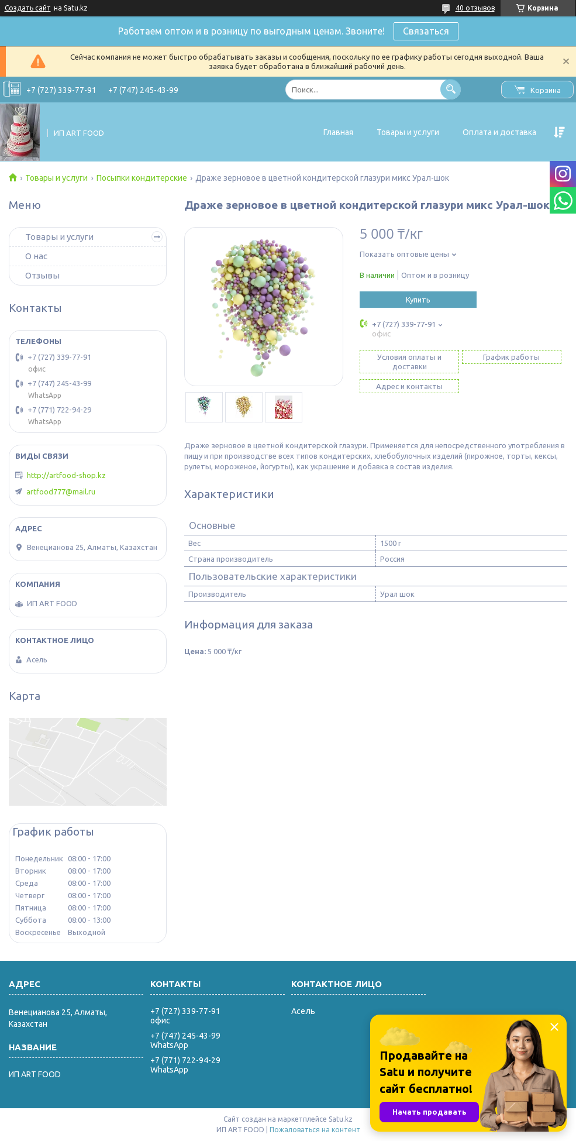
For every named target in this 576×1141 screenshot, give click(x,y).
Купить (418, 299)
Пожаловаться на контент (315, 1129)
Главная (338, 132)
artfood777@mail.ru (60, 491)
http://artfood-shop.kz (66, 475)
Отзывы (42, 275)
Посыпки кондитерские (141, 178)
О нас (36, 256)
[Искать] (450, 89)
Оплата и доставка (499, 132)
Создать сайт (28, 8)
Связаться (426, 31)
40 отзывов (475, 8)
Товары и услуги (408, 132)
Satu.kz (341, 1119)
